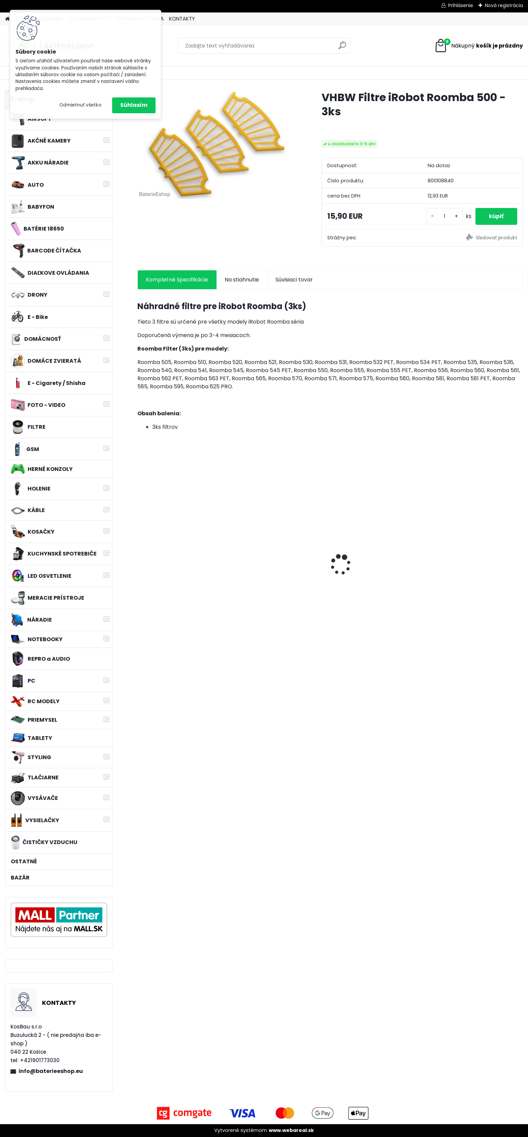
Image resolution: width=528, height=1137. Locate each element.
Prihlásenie (460, 5)
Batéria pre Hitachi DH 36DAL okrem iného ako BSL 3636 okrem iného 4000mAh (473, 571)
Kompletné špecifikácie (177, 279)
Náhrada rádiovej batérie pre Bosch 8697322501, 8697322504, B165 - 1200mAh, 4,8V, (180, 572)
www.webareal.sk (291, 1130)
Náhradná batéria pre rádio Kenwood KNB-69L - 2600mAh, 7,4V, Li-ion (280, 571)
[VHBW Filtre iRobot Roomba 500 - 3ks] (218, 144)
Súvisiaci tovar (294, 279)
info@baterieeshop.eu (51, 1071)
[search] (342, 48)
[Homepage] (7, 19)
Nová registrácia (504, 5)
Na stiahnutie (242, 279)
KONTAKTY (182, 18)
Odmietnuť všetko (80, 105)
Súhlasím (133, 105)
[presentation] (140, 553)
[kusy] (444, 216)
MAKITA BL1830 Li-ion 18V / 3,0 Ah (375, 562)
